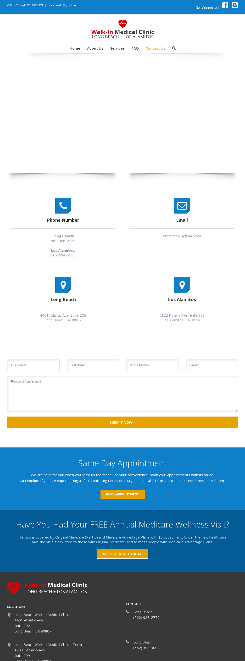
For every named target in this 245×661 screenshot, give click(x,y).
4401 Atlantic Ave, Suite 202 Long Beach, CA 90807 (63, 317)
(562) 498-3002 (146, 647)
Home (75, 48)
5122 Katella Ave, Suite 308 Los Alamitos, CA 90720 (182, 317)
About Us (95, 48)
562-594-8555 (63, 255)
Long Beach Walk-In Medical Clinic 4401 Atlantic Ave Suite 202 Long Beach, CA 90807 (41, 622)
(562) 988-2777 (34, 5)
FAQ (135, 48)
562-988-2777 (63, 240)
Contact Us (155, 48)
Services (117, 48)
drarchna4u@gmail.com (63, 5)
